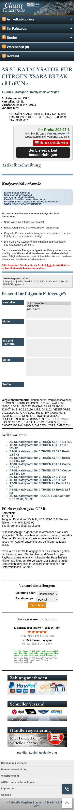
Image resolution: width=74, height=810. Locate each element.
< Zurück (7, 92)
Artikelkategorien (37, 19)
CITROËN (49, 306)
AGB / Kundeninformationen (18, 782)
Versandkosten (58, 133)
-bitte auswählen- (49, 303)
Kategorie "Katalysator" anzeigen (37, 92)
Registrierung (48, 752)
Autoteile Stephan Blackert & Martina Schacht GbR (38, 804)
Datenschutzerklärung (14, 769)
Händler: (22, 752)
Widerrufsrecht (10, 775)
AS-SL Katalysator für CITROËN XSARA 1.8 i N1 (40, 441)
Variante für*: (10, 107)
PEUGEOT (49, 309)
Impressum (7, 788)
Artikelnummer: (12, 98)
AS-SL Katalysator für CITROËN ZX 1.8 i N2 (37, 480)
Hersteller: (8, 101)
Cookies (6, 795)
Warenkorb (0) (15, 47)
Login (33, 752)
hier (18, 560)
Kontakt (10, 56)
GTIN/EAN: (9, 104)
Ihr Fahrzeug (37, 28)
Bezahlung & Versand (14, 763)
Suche (37, 37)
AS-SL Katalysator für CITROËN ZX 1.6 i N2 (37, 476)
